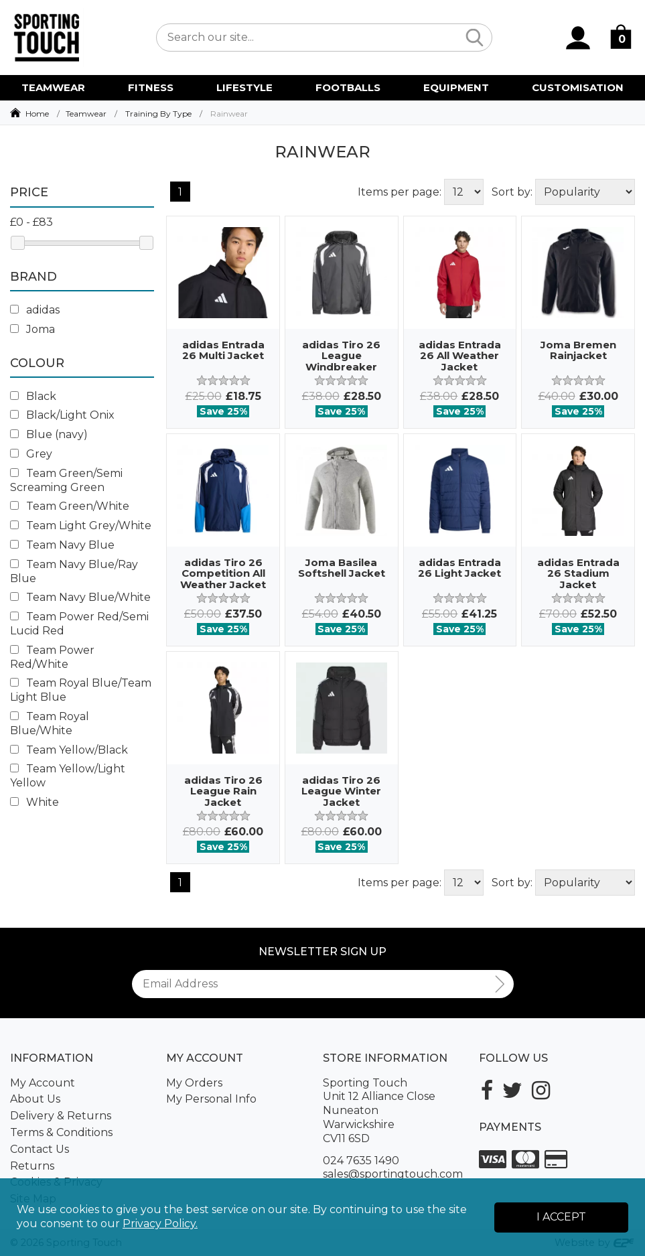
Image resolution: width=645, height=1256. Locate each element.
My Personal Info (211, 1099)
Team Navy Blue (62, 545)
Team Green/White (69, 506)
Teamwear (86, 114)
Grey (31, 453)
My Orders (194, 1082)
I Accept (561, 1216)
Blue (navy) (49, 434)
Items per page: (399, 192)
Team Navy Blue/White (80, 597)
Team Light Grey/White (80, 525)
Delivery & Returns (60, 1115)
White (34, 802)
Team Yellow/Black (69, 750)
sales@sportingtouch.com (393, 1174)
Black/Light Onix (62, 415)
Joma (32, 329)
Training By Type (158, 114)
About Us (35, 1099)
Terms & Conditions (61, 1132)
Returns (32, 1166)
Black (33, 396)
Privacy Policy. (160, 1223)
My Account (42, 1082)
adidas (35, 309)
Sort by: (512, 192)
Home (37, 114)
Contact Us (39, 1149)
